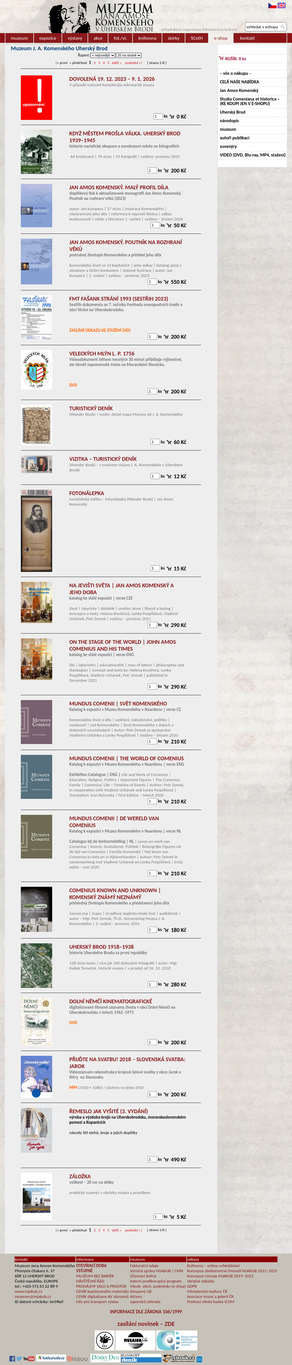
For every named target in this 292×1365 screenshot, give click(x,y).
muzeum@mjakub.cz (33, 1296)
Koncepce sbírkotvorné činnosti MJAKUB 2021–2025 (232, 1270)
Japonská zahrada (145, 1301)
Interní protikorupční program (156, 1281)
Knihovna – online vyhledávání (213, 1265)
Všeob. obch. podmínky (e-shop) (158, 1286)
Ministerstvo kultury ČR (207, 1291)
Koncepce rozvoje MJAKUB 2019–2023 (220, 1275)
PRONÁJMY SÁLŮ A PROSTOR (101, 1286)
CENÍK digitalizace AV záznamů (102, 1296)
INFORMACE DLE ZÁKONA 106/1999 (146, 1312)
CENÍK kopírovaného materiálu (102, 1291)
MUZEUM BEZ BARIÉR (95, 1275)
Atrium (136, 1296)
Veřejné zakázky (200, 1281)
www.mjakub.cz (28, 1291)
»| (133, 63)
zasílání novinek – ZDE (146, 1324)
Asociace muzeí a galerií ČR (210, 1296)
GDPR (192, 1286)
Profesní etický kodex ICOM (210, 1301)
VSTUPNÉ (84, 1270)
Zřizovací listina (143, 1275)
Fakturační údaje (144, 1265)
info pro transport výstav (97, 1301)
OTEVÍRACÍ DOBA (91, 1265)
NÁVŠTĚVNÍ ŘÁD (90, 1281)
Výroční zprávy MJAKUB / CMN (156, 1270)
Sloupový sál (140, 1291)
